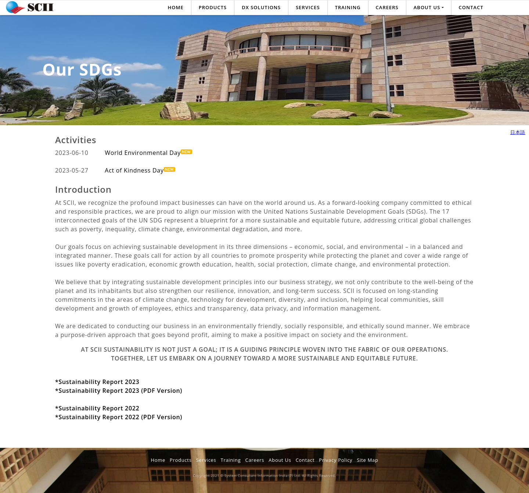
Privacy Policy (335, 460)
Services (308, 7)
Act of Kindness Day (140, 170)
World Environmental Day (148, 153)
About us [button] (427, 7)
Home (176, 7)
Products (213, 7)
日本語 (517, 132)
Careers (387, 7)
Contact (471, 7)
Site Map (367, 460)
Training (348, 7)
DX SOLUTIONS (261, 7)
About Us (280, 460)
